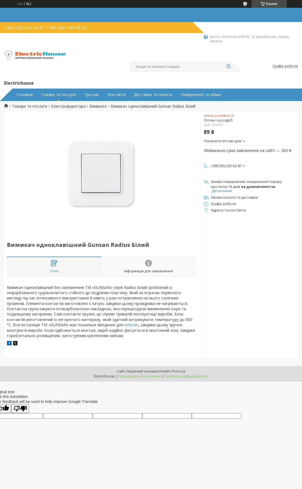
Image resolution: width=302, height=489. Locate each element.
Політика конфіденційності (186, 376)
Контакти (117, 95)
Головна (25, 95)
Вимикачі (98, 106)
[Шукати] (228, 67)
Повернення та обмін (200, 95)
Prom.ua (178, 371)
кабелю (131, 324)
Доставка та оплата (153, 95)
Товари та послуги (58, 95)
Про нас (91, 95)
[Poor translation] (20, 408)
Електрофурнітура (68, 106)
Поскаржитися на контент (139, 376)
